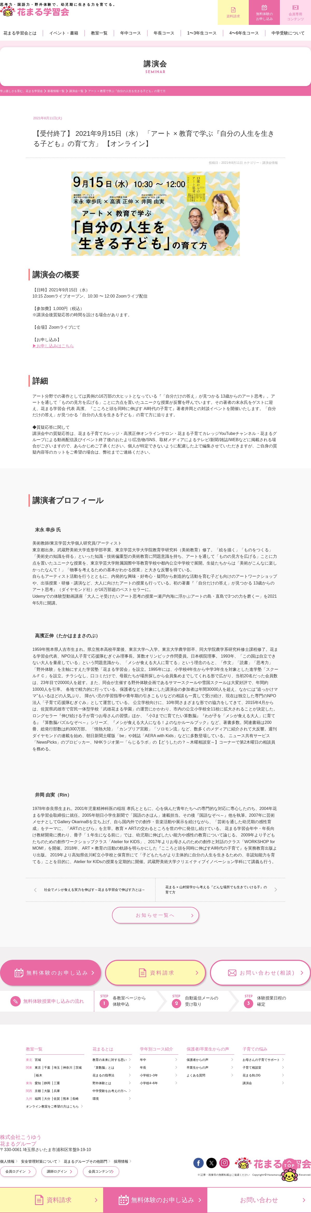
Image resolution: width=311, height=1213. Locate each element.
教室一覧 (99, 33)
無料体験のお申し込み (264, 16)
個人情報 (7, 1161)
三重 (57, 1083)
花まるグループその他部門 (85, 1161)
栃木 (39, 1075)
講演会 (247, 1083)
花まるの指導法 (103, 1075)
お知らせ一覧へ (155, 915)
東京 (38, 1067)
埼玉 (57, 1067)
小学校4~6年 (149, 1083)
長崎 (75, 1099)
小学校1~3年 (149, 1075)
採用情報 (121, 1161)
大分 (47, 1099)
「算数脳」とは (103, 1067)
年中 (143, 1060)
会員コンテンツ (100, 1171)
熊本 (66, 1099)
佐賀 (57, 1099)
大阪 (47, 1091)
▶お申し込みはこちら (53, 346)
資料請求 (233, 16)
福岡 (38, 1099)
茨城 (78, 1067)
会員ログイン (15, 1171)
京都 (38, 1091)
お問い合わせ (259, 1199)
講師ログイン (57, 1171)
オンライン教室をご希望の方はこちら (52, 1106)
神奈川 (67, 1067)
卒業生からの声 (197, 1067)
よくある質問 (196, 1075)
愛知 (38, 1083)
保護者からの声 (197, 1060)
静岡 (47, 1083)
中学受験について (288, 33)
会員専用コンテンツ (295, 16)
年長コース (164, 33)
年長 (143, 1067)
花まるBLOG (251, 1075)
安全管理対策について (39, 1161)
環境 (96, 1099)
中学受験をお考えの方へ (110, 1091)
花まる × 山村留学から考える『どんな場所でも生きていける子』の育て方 (216, 889)
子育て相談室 (252, 1067)
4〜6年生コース (244, 33)
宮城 (38, 1060)
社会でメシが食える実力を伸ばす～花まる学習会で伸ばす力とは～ (94, 890)
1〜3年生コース (202, 33)
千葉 (47, 1067)
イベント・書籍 (63, 33)
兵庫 (57, 1091)
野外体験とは (102, 1083)
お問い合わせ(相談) (267, 973)
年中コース (130, 33)
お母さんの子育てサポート (261, 1060)
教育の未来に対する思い (110, 1060)
